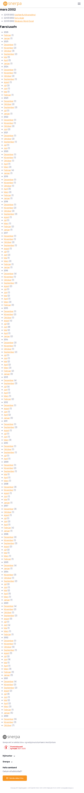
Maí (5, 57)
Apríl (6, 60)
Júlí (5, 85)
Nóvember (8, 47)
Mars (6, 167)
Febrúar (7, 35)
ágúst (6, 82)
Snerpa (6, 761)
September (9, 54)
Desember (8, 44)
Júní (5, 88)
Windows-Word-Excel (24, 21)
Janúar (7, 38)
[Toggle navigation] (79, 3)
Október (7, 51)
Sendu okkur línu (14, 778)
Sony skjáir (19, 18)
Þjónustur (7, 755)
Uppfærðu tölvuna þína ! (25, 14)
